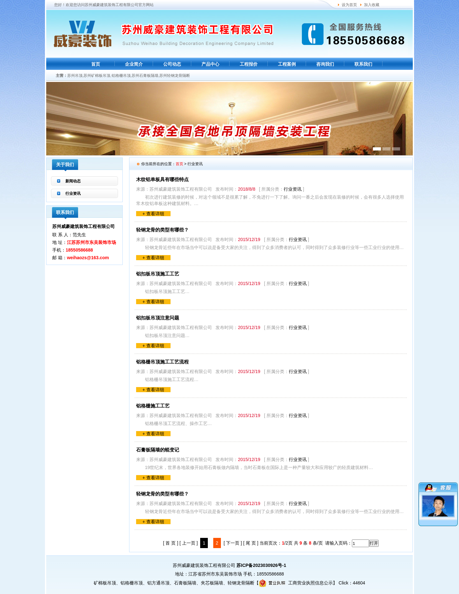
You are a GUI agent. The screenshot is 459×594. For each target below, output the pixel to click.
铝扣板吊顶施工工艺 (157, 273)
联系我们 (363, 64)
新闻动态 (73, 181)
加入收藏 (371, 5)
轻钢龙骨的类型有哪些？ (162, 229)
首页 (95, 64)
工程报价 (249, 64)
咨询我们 (325, 64)
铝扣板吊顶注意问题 (157, 317)
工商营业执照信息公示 (296, 582)
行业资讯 (73, 193)
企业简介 (134, 64)
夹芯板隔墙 (212, 582)
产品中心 (210, 64)
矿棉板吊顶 (105, 582)
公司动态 (172, 64)
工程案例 (287, 64)
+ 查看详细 (153, 213)
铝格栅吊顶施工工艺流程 (162, 361)
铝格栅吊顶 (131, 582)
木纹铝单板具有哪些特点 (162, 179)
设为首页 (349, 5)
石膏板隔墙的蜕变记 (157, 449)
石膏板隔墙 (185, 582)
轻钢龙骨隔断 (241, 582)
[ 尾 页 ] (250, 543)
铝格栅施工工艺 (153, 405)
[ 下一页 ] (232, 543)
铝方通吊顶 (158, 582)
